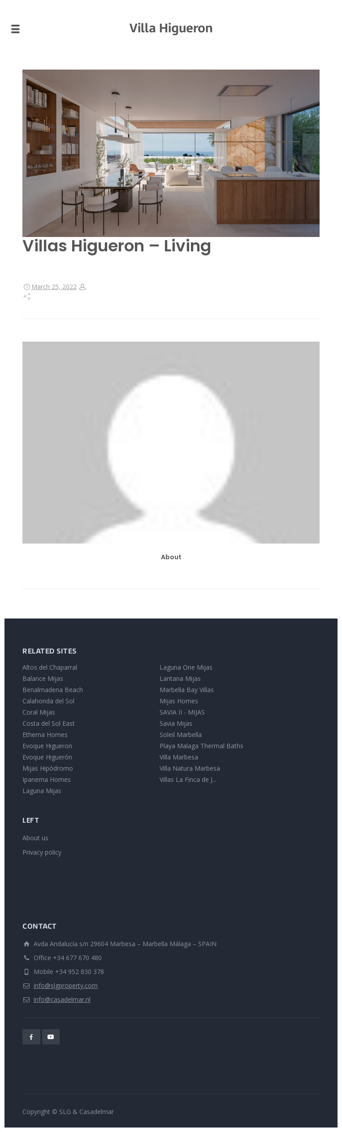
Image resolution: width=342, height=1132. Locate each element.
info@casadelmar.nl (62, 999)
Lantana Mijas (180, 678)
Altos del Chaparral (49, 667)
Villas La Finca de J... (188, 779)
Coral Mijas (38, 712)
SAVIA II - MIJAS (182, 712)
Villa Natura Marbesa (190, 768)
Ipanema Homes (46, 779)
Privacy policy (41, 852)
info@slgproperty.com (66, 985)
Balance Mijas (42, 678)
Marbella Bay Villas (187, 689)
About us (35, 838)
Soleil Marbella (181, 734)
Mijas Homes (179, 701)
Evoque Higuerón (47, 757)
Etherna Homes (45, 734)
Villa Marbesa (179, 757)
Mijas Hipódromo (47, 768)
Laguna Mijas (41, 790)
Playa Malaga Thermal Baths (201, 746)
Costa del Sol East (48, 723)
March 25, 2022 (54, 286)
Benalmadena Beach (52, 689)
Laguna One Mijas (186, 667)
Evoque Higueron (47, 746)
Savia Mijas (176, 723)
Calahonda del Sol (48, 701)
